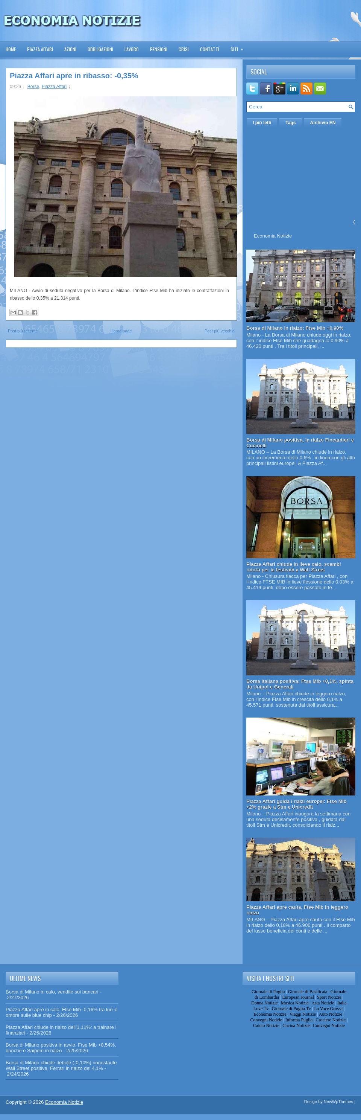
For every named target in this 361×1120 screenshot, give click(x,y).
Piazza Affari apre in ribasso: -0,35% (74, 75)
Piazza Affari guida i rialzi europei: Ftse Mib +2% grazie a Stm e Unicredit (296, 804)
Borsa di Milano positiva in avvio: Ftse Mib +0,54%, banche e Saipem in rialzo (61, 1047)
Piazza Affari (40, 49)
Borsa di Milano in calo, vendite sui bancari (52, 992)
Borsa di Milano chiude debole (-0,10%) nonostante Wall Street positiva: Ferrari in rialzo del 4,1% (61, 1065)
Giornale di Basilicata (308, 991)
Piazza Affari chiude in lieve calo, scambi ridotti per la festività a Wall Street (293, 567)
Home (11, 49)
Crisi (184, 49)
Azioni (70, 49)
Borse (33, 86)
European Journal (298, 997)
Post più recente (23, 331)
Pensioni (158, 49)
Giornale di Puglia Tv (291, 1008)
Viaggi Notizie (303, 1014)
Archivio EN (322, 122)
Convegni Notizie (266, 1019)
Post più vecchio (220, 331)
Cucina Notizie (295, 1025)
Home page (121, 331)
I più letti (262, 122)
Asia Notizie (322, 1003)
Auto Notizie (330, 1014)
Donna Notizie (264, 1003)
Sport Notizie (329, 997)
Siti (239, 46)
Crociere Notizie (331, 1019)
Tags (290, 122)
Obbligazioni (100, 49)
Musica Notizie (295, 1003)
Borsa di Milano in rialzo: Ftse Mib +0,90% (294, 328)
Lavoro (131, 49)
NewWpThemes (338, 1101)
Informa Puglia (298, 1019)
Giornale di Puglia (268, 991)
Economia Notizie (273, 236)
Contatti (209, 49)
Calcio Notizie (266, 1025)
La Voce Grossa (328, 1008)
